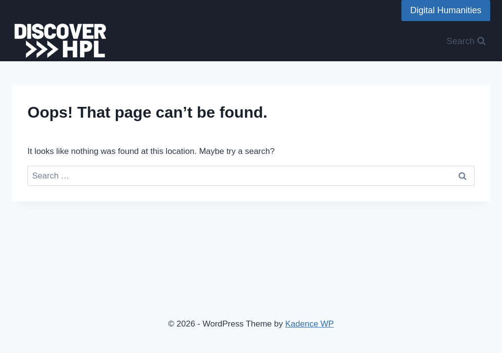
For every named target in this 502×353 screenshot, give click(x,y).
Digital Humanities (445, 10)
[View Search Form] (466, 41)
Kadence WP (309, 323)
